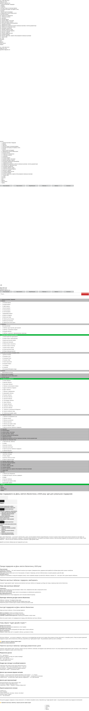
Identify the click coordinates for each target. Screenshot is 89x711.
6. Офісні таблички (6, 389)
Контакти (2, 39)
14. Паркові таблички (7, 404)
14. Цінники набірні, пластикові (7, 20)
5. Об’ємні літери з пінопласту (9, 343)
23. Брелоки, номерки (5, 32)
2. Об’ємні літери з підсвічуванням (10, 338)
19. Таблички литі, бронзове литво (7, 27)
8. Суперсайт (5, 367)
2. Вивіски (2, 5)
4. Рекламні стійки (6, 360)
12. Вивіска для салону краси (8, 322)
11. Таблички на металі (5, 16)
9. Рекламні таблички (7, 395)
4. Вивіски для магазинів (7, 342)
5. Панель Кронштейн (7, 361)
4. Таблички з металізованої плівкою (10, 386)
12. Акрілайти (3, 18)
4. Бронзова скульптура (7, 446)
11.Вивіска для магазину (7, 320)
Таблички (45, 185)
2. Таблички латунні (6, 418)
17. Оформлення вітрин (5, 24)
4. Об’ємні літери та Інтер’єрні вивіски (8, 8)
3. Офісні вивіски (6, 306)
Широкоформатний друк (7, 372)
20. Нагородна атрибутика (6, 28)
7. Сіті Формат (5, 365)
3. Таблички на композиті (7, 420)
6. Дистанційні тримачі (7, 482)
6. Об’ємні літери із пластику (8, 345)
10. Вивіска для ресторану (8, 318)
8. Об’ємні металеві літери (8, 349)
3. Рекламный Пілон (6, 358)
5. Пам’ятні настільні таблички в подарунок (11, 448)
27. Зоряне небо (3, 36)
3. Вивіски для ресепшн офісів (9, 340)
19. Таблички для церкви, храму (9, 413)
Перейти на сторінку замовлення (7, 642)
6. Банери (2, 10)
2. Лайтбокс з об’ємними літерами (9, 329)
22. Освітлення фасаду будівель (7, 30)
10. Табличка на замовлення (6, 15)
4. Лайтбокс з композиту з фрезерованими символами (14, 333)
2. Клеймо (4, 443)
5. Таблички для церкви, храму (9, 423)
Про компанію (6, 185)
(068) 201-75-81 (3, 1)
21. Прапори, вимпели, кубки (6, 29)
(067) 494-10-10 (5, 0)
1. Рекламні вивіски (6, 302)
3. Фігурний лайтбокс (7, 331)
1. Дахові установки (6, 354)
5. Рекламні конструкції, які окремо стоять (9, 9)
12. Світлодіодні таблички (8, 400)
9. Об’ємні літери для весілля (8, 351)
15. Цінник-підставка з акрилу (6, 21)
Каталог (2, 141)
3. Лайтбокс (2, 6)
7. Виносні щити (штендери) (6, 11)
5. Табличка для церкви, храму (9, 480)
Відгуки (1, 42)
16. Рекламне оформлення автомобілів (9, 23)
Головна (47, 705)
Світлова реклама (6, 326)
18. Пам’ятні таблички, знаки (8, 411)
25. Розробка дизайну (5, 34)
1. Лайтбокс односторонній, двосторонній (11, 327)
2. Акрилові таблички (7, 382)
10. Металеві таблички (7, 396)
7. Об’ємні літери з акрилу (8, 347)
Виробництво (32, 185)
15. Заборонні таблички (7, 405)
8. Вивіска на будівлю (7, 315)
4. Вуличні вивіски (6, 308)
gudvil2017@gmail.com (5, 3)
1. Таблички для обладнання (8, 473)
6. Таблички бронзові (7, 450)
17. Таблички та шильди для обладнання (11, 409)
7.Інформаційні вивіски (7, 313)
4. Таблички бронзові (7, 421)
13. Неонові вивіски (4, 19)
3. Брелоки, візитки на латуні (8, 457)
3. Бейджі (4, 477)
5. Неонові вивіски (6, 309)
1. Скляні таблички (6, 380)
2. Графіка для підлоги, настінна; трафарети (12, 475)
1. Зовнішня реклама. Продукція (7, 4)
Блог (1, 40)
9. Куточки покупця (4, 14)
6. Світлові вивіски (6, 311)
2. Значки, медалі (6, 455)
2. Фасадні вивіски (6, 304)
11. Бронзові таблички (7, 398)
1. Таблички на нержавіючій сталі (9, 416)
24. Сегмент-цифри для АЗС (6, 33)
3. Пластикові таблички (7, 384)
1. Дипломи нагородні (7, 454)
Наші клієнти (3, 43)
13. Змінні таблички (6, 402)
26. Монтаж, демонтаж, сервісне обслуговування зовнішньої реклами (15, 35)
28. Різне (2, 38)
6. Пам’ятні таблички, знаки (8, 425)
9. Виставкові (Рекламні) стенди (9, 369)
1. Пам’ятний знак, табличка (8, 441)
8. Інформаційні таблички (7, 393)
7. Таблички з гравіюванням (8, 391)
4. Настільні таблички (7, 479)
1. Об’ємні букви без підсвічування (10, 336)
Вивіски (57, 185)
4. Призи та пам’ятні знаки (8, 459)
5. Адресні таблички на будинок (9, 387)
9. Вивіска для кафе (6, 317)
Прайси (1, 44)
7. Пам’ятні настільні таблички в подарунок (11, 427)
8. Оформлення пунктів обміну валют (8, 13)
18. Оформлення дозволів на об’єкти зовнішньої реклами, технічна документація (18, 25)
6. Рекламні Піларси (6, 363)
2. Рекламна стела (6, 356)
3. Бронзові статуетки (7, 445)
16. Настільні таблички (7, 407)
